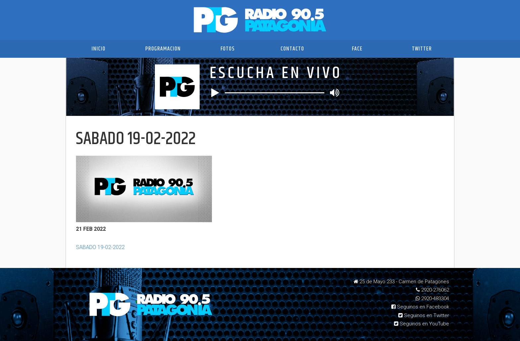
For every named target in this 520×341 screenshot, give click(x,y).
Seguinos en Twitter (423, 315)
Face (357, 48)
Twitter (422, 48)
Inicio (98, 48)
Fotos (228, 48)
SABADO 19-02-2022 (100, 247)
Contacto (292, 48)
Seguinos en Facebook (420, 307)
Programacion (163, 48)
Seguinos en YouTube (421, 324)
